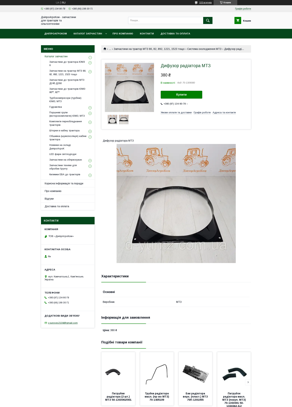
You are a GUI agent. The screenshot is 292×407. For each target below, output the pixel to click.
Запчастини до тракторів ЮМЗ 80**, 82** (67, 90)
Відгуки (49, 198)
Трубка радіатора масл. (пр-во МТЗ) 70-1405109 (157, 396)
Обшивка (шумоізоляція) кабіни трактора (67, 138)
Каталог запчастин (88, 33)
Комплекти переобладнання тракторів (65, 123)
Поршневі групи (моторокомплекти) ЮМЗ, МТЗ (67, 114)
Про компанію (122, 33)
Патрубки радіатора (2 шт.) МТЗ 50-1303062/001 (118, 396)
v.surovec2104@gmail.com (63, 322)
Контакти (147, 33)
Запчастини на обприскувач (65, 159)
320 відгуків (205, 2)
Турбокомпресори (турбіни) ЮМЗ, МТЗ (65, 100)
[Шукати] (207, 20)
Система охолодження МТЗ (204, 48)
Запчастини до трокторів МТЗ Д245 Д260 (66, 81)
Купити (181, 94)
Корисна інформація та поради (64, 183)
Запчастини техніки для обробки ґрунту (63, 167)
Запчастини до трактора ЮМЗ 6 (67, 63)
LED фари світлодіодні (62, 154)
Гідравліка (55, 106)
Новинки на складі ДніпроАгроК (60, 147)
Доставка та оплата (175, 33)
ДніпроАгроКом (55, 33)
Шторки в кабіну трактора (64, 130)
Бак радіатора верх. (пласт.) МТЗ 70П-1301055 (196, 396)
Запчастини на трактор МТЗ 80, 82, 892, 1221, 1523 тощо (149, 48)
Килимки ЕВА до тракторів (64, 174)
